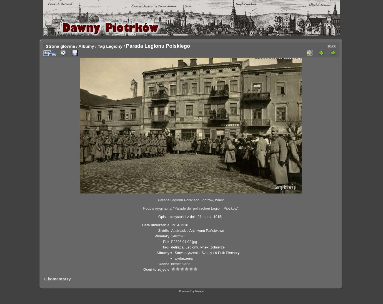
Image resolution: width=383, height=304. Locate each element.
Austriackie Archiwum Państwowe (197, 230)
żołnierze (218, 247)
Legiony (114, 46)
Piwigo (199, 291)
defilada (177, 247)
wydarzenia (184, 258)
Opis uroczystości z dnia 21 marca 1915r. (190, 217)
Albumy (86, 46)
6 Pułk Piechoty (227, 253)
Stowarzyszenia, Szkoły (193, 253)
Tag (101, 46)
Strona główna (60, 46)
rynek (204, 247)
